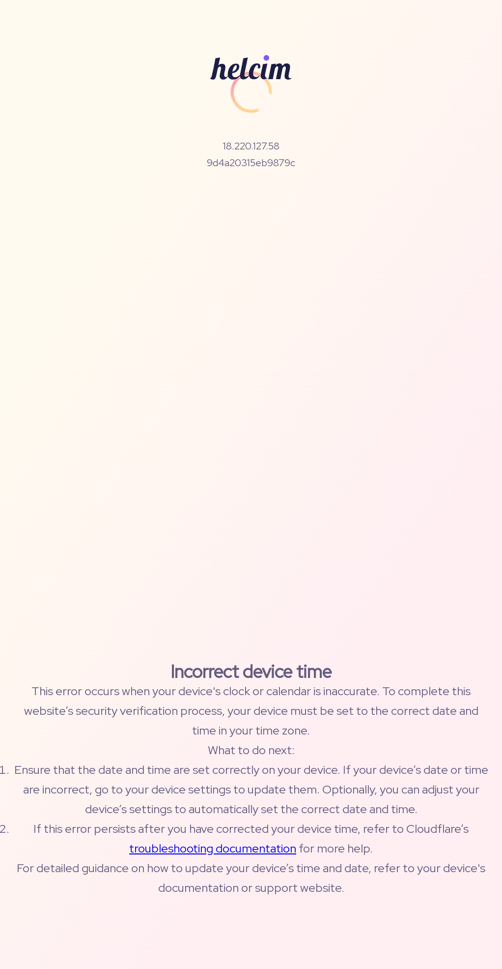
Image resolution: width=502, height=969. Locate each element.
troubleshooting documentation (212, 848)
